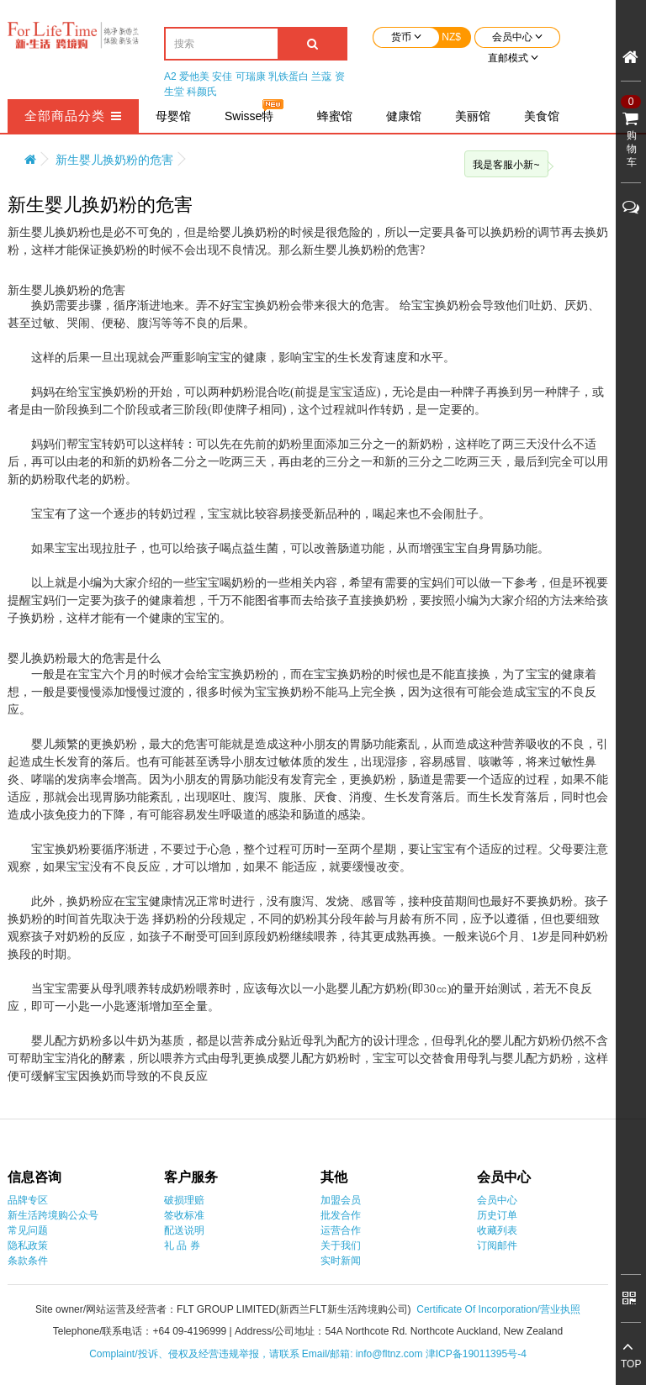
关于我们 (340, 1245)
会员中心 (497, 1200)
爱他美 (194, 76)
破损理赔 (184, 1200)
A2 (170, 76)
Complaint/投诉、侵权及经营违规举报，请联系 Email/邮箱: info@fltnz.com (257, 1354)
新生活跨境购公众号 (53, 1215)
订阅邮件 (497, 1245)
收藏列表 (497, 1230)
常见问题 (28, 1230)
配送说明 (184, 1230)
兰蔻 (321, 76)
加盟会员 (340, 1200)
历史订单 (497, 1215)
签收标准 (184, 1215)
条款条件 (28, 1261)
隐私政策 (28, 1245)
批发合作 (340, 1215)
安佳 (222, 76)
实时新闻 (340, 1261)
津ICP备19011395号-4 (476, 1354)
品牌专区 (28, 1200)
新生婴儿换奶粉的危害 (114, 159)
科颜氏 (202, 91)
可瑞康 (251, 76)
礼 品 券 (182, 1245)
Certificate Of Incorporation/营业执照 (498, 1309)
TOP (631, 1364)
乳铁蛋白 (288, 76)
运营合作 (340, 1230)
